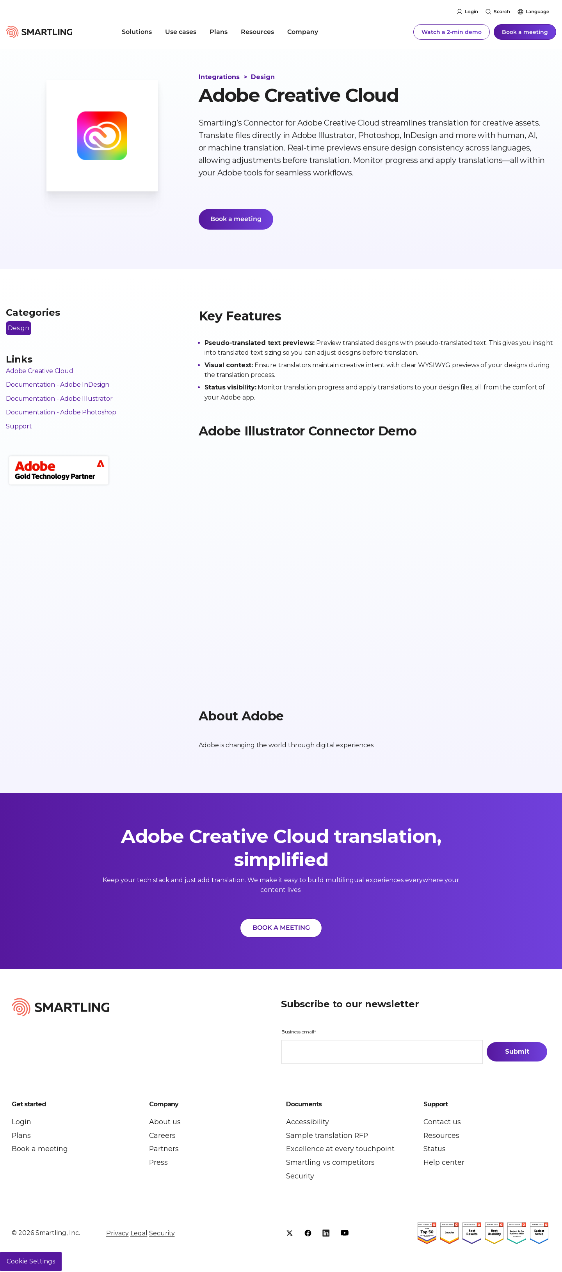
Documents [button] (304, 1105)
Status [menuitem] (434, 1150)
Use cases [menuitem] (180, 31)
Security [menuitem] (300, 1177)
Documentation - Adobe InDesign (57, 385)
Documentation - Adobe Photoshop (61, 413)
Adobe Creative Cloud (39, 371)
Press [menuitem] (158, 1163)
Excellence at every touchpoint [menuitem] (340, 1150)
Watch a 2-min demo (452, 31)
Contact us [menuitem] (442, 1122)
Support (19, 427)
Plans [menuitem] (219, 31)
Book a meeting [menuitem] (40, 1150)
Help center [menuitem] (443, 1163)
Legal (139, 1234)
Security (162, 1234)
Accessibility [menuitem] (307, 1122)
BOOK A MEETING (281, 928)
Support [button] (435, 1105)
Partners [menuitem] (164, 1150)
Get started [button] (29, 1105)
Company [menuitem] (302, 31)
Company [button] (163, 1105)
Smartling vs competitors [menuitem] (330, 1163)
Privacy (117, 1234)
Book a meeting (525, 31)
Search (502, 11)
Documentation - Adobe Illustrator (59, 399)
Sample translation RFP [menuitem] (327, 1136)
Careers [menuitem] (162, 1136)
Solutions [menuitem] (137, 31)
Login (471, 11)
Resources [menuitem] (257, 31)
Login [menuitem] (21, 1122)
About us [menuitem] (165, 1122)
